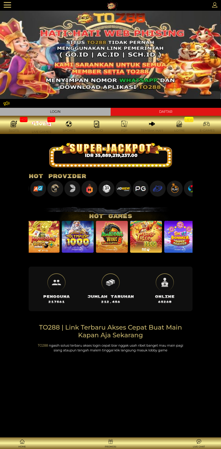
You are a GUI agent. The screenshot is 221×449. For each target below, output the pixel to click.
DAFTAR (165, 112)
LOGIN (55, 112)
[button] (7, 55)
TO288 (43, 345)
